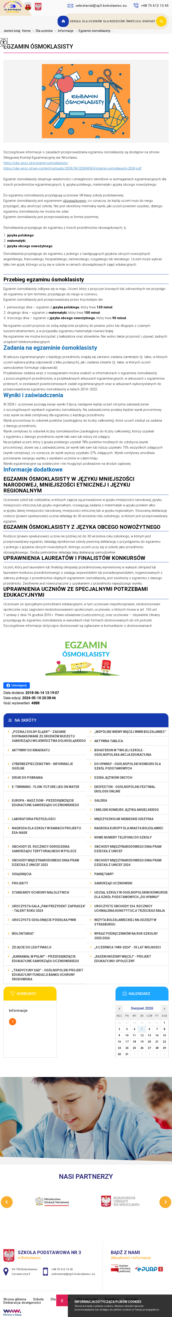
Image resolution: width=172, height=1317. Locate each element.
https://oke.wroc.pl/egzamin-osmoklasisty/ (35, 163)
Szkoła (75, 21)
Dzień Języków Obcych (113, 777)
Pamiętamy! (104, 874)
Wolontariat (23, 933)
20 (149, 1041)
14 (157, 1035)
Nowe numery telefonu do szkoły (123, 837)
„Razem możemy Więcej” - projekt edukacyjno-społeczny (122, 959)
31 (127, 1054)
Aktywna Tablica (108, 741)
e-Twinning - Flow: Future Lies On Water (45, 787)
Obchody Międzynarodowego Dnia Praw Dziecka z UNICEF (127, 849)
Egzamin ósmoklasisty (38, 46)
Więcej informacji (12, 1021)
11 (134, 1035)
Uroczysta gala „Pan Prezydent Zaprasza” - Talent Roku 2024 (49, 908)
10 (127, 1035)
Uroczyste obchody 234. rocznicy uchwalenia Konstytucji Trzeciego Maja (129, 908)
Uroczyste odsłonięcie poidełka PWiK (44, 920)
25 (134, 1048)
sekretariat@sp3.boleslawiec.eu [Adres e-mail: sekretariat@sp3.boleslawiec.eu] (73, 1274)
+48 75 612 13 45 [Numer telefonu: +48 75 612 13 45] (62, 1269)
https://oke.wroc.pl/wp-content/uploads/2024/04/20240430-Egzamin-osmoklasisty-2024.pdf (72, 168)
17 (127, 1041)
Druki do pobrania (27, 777)
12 (142, 1035)
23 (119, 1048)
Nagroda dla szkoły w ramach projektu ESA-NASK (46, 830)
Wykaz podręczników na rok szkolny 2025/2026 (126, 936)
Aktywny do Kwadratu (31, 750)
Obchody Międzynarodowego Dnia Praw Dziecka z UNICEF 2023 (45, 863)
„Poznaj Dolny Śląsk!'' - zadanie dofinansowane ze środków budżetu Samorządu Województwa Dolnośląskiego (49, 736)
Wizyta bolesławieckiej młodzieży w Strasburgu (125, 922)
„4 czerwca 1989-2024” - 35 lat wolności (127, 947)
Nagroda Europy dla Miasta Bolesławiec (128, 828)
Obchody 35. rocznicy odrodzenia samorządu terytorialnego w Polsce (44, 849)
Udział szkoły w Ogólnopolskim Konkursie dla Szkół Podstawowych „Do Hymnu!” (131, 895)
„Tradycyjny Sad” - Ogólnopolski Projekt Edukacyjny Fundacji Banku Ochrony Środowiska (47, 974)
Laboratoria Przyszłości (34, 819)
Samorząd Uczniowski (113, 883)
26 (142, 1048)
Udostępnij (16, 685)
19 (142, 1041)
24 (127, 1048)
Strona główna (64, 21)
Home (26, 30)
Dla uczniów (92, 21)
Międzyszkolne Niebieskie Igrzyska (123, 819)
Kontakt (148, 21)
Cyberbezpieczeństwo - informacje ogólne (42, 766)
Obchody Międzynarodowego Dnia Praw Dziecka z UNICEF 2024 (127, 863)
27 (149, 1048)
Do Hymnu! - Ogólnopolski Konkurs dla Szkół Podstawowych (127, 766)
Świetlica (133, 21)
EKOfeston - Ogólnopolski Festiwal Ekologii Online (124, 789)
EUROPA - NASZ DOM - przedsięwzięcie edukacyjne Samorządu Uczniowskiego (45, 803)
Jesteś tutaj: (12, 30)
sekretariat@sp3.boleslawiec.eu (97, 6)
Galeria (100, 800)
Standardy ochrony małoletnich (40, 892)
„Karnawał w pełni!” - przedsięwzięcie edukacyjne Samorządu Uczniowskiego (45, 959)
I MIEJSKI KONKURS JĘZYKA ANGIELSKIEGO (126, 810)
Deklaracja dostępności (22, 1302)
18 (134, 1041)
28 (157, 1048)
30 (119, 1054)
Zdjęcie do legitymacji (31, 947)
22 (164, 1041)
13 (149, 1035)
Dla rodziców (114, 21)
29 (164, 1048)
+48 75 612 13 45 (151, 5)
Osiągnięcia (21, 874)
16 (119, 1041)
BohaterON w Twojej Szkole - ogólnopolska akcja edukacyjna (122, 752)
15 (164, 1035)
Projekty (20, 883)
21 (157, 1041)
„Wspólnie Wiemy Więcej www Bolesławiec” (130, 732)
